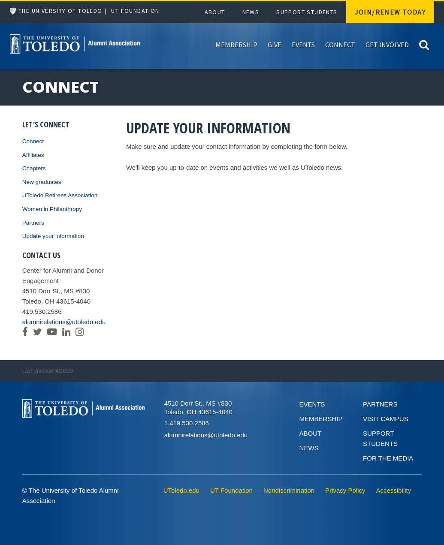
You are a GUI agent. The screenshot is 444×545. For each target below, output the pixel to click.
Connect (340, 44)
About (215, 12)
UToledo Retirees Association (60, 195)
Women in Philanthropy (52, 209)
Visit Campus (385, 418)
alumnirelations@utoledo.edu (64, 321)
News (251, 12)
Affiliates (33, 155)
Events (303, 44)
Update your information (53, 236)
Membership (236, 44)
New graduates (41, 182)
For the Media (388, 458)
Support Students (306, 12)
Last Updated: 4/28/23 (47, 371)
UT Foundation (135, 10)
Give (274, 44)
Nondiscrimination (288, 490)
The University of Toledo (60, 10)
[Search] (424, 44)
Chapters (34, 168)
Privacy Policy (345, 490)
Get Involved (387, 44)
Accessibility (393, 490)
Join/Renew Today (390, 12)
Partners (33, 223)
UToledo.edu (181, 490)
